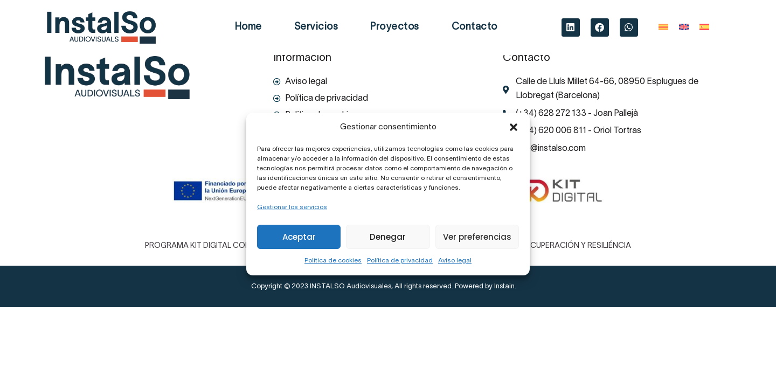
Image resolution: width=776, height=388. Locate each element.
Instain (504, 286)
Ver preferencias (477, 236)
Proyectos (394, 27)
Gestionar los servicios (292, 207)
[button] (513, 127)
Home (248, 27)
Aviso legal (455, 261)
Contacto (474, 27)
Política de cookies (333, 261)
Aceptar (299, 236)
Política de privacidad (400, 261)
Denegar (388, 236)
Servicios (316, 27)
